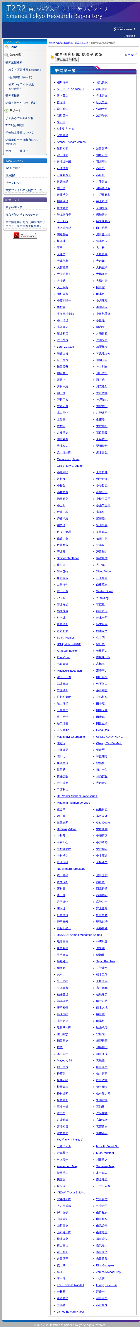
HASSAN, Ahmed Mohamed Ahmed (79, 934)
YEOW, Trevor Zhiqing (71, 1192)
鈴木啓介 (62, 624)
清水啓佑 (62, 571)
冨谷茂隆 (102, 816)
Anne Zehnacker (67, 650)
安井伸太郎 (64, 1199)
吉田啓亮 (62, 1258)
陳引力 (61, 756)
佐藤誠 (100, 545)
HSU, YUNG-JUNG (69, 644)
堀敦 (60, 1047)
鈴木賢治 (102, 624)
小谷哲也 (102, 485)
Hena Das (102, 730)
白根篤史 (102, 584)
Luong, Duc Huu (106, 1285)
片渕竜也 (62, 340)
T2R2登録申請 (14, 125)
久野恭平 (102, 968)
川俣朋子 (102, 1047)
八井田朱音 (103, 1186)
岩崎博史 (102, 214)
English (130, 35)
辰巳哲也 (102, 697)
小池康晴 (62, 472)
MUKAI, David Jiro (107, 1146)
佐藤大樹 (62, 538)
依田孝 (61, 1265)
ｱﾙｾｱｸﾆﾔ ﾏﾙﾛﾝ (66, 128)
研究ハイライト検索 (21, 84)
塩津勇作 (102, 558)
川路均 (61, 379)
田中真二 (62, 710)
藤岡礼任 (62, 1007)
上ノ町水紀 (64, 227)
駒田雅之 (62, 498)
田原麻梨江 (64, 730)
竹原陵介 (62, 690)
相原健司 (102, 89)
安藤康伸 (62, 135)
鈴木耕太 (62, 631)
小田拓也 (62, 320)
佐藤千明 (102, 538)
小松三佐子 (103, 498)
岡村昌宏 (62, 294)
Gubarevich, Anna (68, 459)
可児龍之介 (103, 353)
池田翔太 (62, 155)
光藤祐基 (102, 1113)
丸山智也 (102, 1100)
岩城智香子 (64, 214)
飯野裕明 (62, 148)
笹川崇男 (102, 525)
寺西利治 (62, 789)
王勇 (60, 247)
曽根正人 (102, 650)
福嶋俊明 (62, 1001)
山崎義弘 (62, 1219)
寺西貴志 (102, 783)
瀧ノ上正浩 (64, 677)
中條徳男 (62, 749)
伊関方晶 (62, 181)
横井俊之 (62, 1239)
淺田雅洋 (62, 109)
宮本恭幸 (102, 1133)
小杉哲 (61, 485)
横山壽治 (62, 1245)
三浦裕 (100, 1106)
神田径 (61, 393)
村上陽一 (62, 1159)
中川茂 (61, 835)
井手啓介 (102, 181)
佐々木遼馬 (64, 531)
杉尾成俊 (62, 611)
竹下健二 (102, 683)
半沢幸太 (62, 954)
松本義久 (62, 1100)
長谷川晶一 (64, 928)
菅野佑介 (102, 393)
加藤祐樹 (102, 346)
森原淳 (61, 1186)
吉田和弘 (62, 1252)
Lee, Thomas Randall (70, 1285)
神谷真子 (62, 373)
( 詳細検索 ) (35, 70)
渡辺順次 (62, 1298)
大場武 (61, 280)
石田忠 (100, 168)
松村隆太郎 (103, 1093)
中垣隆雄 (102, 829)
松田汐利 (102, 1080)
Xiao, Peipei (103, 571)
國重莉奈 (62, 439)
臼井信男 (102, 227)
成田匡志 (102, 875)
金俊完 (61, 419)
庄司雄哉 (62, 578)
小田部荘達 (103, 313)
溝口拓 (61, 1113)
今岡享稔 (102, 208)
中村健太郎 (64, 849)
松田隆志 (62, 1086)
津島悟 (100, 763)
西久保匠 (62, 882)
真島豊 (100, 1060)
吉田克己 (102, 1252)
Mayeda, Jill (64, 1060)
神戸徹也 (102, 399)
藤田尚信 (62, 1021)
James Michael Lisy (108, 1272)
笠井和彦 (62, 333)
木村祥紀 (102, 426)
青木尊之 (62, 95)
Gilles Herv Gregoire (70, 465)
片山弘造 (102, 340)
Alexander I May (67, 1166)
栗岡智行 (102, 445)
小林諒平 (102, 492)
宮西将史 (102, 1126)
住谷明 (100, 637)
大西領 (100, 260)
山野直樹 (62, 1225)
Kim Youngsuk (105, 1265)
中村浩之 (62, 855)
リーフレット (13, 182)
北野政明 (102, 412)
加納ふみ (102, 360)
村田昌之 (102, 1159)
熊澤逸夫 (62, 445)
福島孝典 (102, 994)
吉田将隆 (102, 1258)
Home (13, 47)
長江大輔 (62, 862)
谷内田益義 (64, 1205)
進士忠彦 (62, 591)
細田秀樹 (62, 1040)
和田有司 (102, 1298)
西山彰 (61, 895)
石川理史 (102, 161)
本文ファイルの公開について (23, 190)
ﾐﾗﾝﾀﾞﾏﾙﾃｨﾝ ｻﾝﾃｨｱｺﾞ (70, 1139)
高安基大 (102, 670)
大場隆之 (102, 274)
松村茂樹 (102, 1086)
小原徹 (100, 320)
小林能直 (62, 492)
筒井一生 (102, 769)
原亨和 (100, 948)
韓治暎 (100, 954)
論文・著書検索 (18, 69)
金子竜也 (62, 360)
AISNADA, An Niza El (70, 89)
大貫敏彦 (62, 267)
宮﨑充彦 (102, 1119)
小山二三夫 (103, 505)
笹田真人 (102, 531)
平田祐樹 (62, 981)
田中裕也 (62, 716)
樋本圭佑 (102, 974)
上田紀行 (62, 221)
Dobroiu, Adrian (67, 829)
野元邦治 (102, 921)
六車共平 (62, 1153)
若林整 (61, 1291)
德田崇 (61, 816)
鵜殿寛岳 (62, 234)
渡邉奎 (100, 1291)
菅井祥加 (62, 604)
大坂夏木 (102, 254)
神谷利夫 (102, 366)
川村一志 (62, 386)
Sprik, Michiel (65, 637)
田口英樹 (102, 677)
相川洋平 (62, 82)
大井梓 (100, 247)
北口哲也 (62, 412)
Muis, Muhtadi (105, 1153)
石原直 (100, 175)
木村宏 (61, 426)
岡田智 (100, 287)
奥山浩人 (102, 307)
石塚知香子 (64, 175)
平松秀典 (102, 981)
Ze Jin (61, 598)
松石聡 (61, 1073)
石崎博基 (62, 168)
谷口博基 (62, 723)
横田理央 (102, 1239)
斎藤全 (100, 512)
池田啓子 (102, 148)
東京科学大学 (13, 207)
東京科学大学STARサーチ (21, 214)
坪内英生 (102, 776)
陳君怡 (61, 743)
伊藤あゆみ (103, 188)
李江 (60, 1272)
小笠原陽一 (64, 300)
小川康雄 (102, 300)
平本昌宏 (62, 987)
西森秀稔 (102, 888)
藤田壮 (100, 1014)
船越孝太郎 (64, 1027)
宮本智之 (62, 1133)
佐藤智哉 (62, 545)
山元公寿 (102, 1225)
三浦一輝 (62, 1106)
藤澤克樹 (62, 1014)
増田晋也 (62, 1067)
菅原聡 (100, 604)
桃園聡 (61, 1179)
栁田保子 (62, 1212)
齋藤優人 (102, 518)
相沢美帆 (102, 82)
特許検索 (14, 77)
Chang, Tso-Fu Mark (109, 743)
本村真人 (102, 1172)
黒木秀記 (102, 452)
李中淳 (61, 1278)
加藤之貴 (62, 353)
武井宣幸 (62, 683)
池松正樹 (102, 155)
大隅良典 (62, 260)
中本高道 (102, 855)
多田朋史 (102, 690)
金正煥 (100, 419)
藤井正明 (102, 1001)
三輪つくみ (64, 1146)
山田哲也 (102, 1219)
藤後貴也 (102, 809)
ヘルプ (131, 54)
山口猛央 (102, 1212)
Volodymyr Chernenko (71, 736)
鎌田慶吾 (62, 366)
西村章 (61, 888)
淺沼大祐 (102, 109)
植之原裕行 (103, 221)
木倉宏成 (62, 406)
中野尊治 (102, 842)
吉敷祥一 (102, 406)
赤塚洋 (61, 102)
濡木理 (61, 908)
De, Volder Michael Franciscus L (77, 796)
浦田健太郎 (103, 234)
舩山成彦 (102, 1027)
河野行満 (102, 478)
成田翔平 (62, 875)
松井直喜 (102, 1073)
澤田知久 (102, 551)
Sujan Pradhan (105, 961)
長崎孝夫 (102, 862)
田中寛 (100, 703)
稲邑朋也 (62, 201)
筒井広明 (62, 776)
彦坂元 (61, 968)
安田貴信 (102, 1199)
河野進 (61, 478)
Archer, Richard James (71, 142)
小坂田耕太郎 (65, 313)
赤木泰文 (102, 95)
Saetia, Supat (104, 591)
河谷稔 (100, 379)
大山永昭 (62, 287)
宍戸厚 (100, 565)
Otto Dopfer (103, 822)
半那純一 (62, 961)
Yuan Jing (102, 598)
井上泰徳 (102, 201)
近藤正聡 (62, 512)
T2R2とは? (12, 167)
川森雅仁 (102, 386)
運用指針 (11, 175)
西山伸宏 (102, 895)
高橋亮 (100, 663)
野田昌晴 (102, 915)
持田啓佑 (62, 1172)
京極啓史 (62, 432)
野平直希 (62, 921)
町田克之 (102, 1067)
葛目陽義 (102, 432)
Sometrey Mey (105, 1166)
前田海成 (102, 1054)
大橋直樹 (102, 267)
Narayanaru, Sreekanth (71, 868)
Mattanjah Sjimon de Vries (73, 802)
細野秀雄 (102, 1040)
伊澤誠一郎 (64, 161)
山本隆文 (102, 1232)
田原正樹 (102, 723)
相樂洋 (61, 525)
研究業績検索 (13, 62)
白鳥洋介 (62, 584)
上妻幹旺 (102, 472)
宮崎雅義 (62, 1119)
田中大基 (102, 710)
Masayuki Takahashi (69, 670)
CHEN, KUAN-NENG (109, 736)
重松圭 (61, 565)
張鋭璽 (100, 749)
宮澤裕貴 (62, 1126)
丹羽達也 (62, 901)
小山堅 (61, 505)
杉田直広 (102, 611)
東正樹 (61, 122)
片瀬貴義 (102, 333)
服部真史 (62, 941)
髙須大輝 (62, 663)
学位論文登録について (19, 132)
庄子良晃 (102, 578)
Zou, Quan (63, 657)
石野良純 (102, 1305)
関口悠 (100, 644)
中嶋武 (61, 1305)
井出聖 (61, 188)
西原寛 (100, 882)
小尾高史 (62, 327)
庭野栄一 (102, 901)
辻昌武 (61, 769)
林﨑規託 (102, 941)
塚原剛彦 (102, 756)
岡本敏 (100, 294)
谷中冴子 (102, 1205)
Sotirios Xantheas (68, 558)
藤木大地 (102, 1007)
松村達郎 (62, 1093)
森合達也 (102, 1179)
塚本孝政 (62, 763)
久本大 (61, 974)
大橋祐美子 (64, 274)
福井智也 (62, 994)
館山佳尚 (62, 703)
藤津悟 (100, 1021)
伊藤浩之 (62, 194)
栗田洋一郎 (64, 452)
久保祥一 (102, 439)
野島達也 (62, 915)
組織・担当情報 (65, 42)
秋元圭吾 (102, 102)
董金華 (61, 809)
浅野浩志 (102, 115)
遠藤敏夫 (102, 241)
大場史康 (102, 280)
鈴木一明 (102, 617)
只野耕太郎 (64, 697)
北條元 (100, 1034)
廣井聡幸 (102, 987)
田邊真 (100, 716)
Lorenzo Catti (65, 346)
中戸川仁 (62, 842)
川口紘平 (102, 373)
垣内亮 (100, 327)
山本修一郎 (64, 1232)
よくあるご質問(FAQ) (19, 118)
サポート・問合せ (16, 151)
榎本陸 (61, 241)
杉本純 (61, 617)
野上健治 (102, 908)
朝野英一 (62, 115)
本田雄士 (62, 1054)
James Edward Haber (70, 1311)
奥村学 (61, 307)
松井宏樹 (62, 1080)
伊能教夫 (62, 208)
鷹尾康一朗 (103, 657)
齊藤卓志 (62, 518)
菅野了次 (62, 399)
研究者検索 (12, 95)
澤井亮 (61, 551)
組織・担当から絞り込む (21, 102)
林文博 (100, 1278)
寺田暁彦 (62, 783)
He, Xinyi (62, 1034)
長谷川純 (102, 928)
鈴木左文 (102, 631)
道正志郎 (62, 822)
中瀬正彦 (102, 835)
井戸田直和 (103, 194)
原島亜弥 (62, 948)
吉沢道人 (102, 1245)
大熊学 (61, 254)
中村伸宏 (102, 849)
